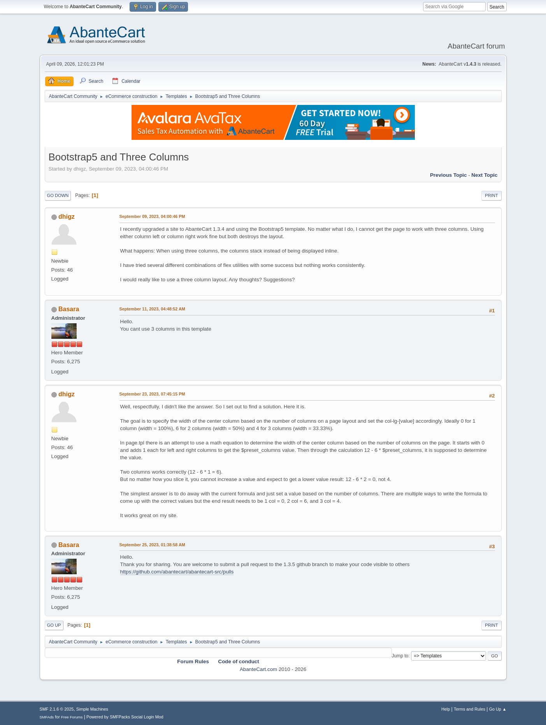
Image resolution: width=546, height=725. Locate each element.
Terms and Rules (469, 709)
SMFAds (47, 717)
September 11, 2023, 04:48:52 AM (152, 309)
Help (445, 709)
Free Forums (72, 717)
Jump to (400, 656)
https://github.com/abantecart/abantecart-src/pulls (177, 572)
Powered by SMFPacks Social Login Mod (124, 717)
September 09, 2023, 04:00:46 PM (152, 216)
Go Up (54, 625)
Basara (68, 309)
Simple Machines (92, 709)
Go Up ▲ (498, 709)
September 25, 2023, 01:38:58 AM (152, 544)
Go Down (58, 195)
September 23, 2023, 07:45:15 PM (152, 394)
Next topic (484, 175)
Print (491, 195)
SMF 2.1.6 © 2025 (57, 709)
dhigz (66, 216)
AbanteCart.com (258, 669)
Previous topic (448, 175)
